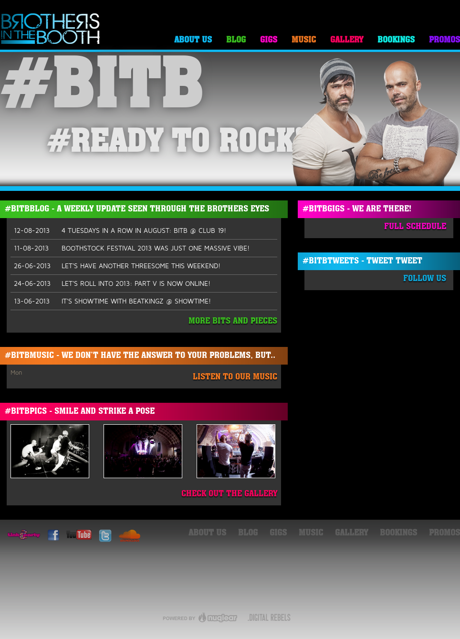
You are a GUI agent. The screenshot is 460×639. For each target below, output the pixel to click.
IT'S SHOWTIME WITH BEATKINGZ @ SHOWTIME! (112, 301)
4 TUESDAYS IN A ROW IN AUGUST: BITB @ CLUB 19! (120, 230)
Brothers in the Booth (50, 29)
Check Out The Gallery (229, 494)
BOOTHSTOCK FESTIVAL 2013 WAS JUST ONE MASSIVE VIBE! (132, 248)
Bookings (396, 40)
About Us (193, 40)
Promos (444, 40)
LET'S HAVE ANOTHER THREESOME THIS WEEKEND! (117, 265)
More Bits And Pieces (232, 321)
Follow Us (424, 279)
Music (304, 40)
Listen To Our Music (235, 377)
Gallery (346, 40)
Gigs (268, 40)
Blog (236, 40)
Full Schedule (415, 227)
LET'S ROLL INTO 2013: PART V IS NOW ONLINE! (112, 283)
